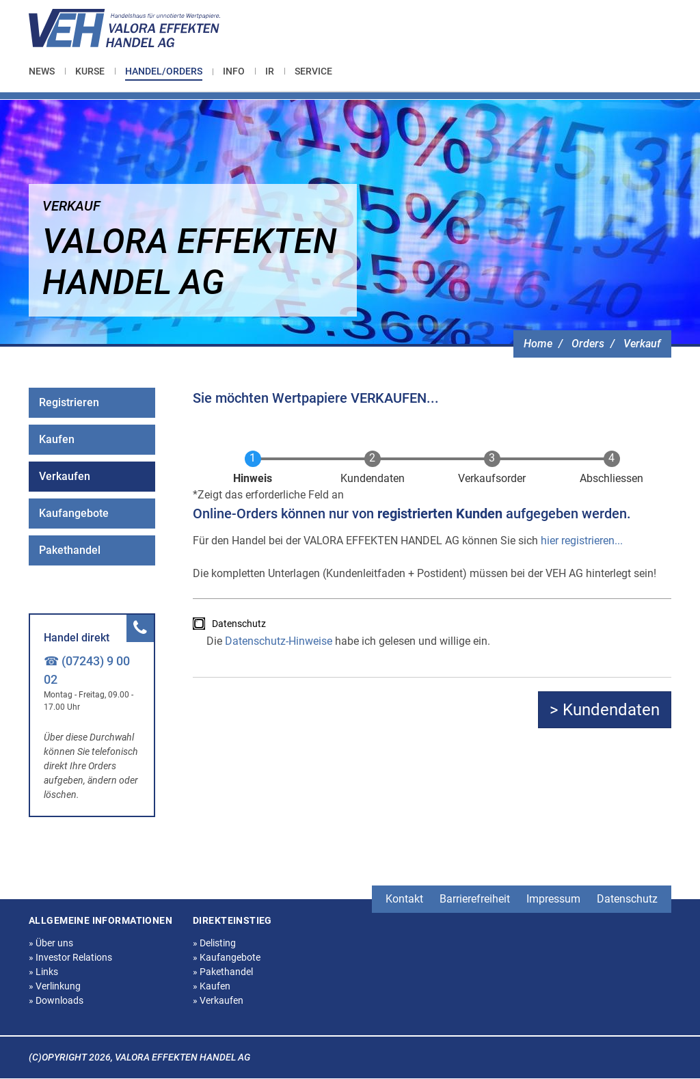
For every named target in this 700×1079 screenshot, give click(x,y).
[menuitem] (47, 71)
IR (269, 71)
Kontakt (404, 898)
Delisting (214, 942)
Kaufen (57, 439)
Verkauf (642, 343)
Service (313, 71)
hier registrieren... (582, 540)
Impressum (553, 898)
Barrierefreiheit (475, 898)
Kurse (90, 71)
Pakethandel (69, 550)
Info (234, 71)
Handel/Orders (163, 71)
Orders (587, 343)
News (42, 71)
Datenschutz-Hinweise (278, 641)
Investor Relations (70, 957)
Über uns (51, 942)
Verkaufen (64, 476)
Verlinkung (55, 986)
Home (538, 343)
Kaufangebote (74, 513)
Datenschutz (239, 623)
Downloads (56, 1000)
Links (43, 971)
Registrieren (69, 402)
